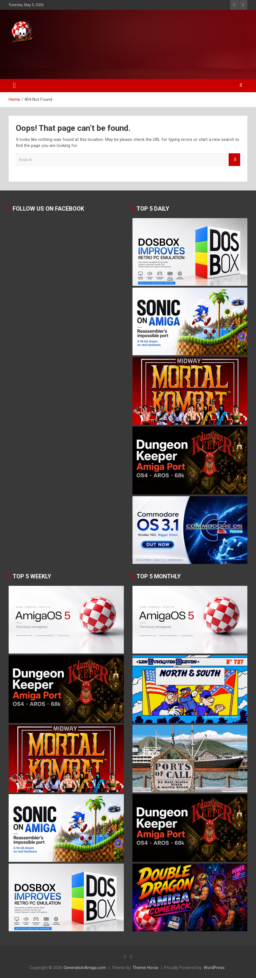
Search (234, 159)
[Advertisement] (109, 60)
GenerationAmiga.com (85, 967)
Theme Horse (145, 967)
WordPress (214, 967)
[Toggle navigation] (14, 85)
